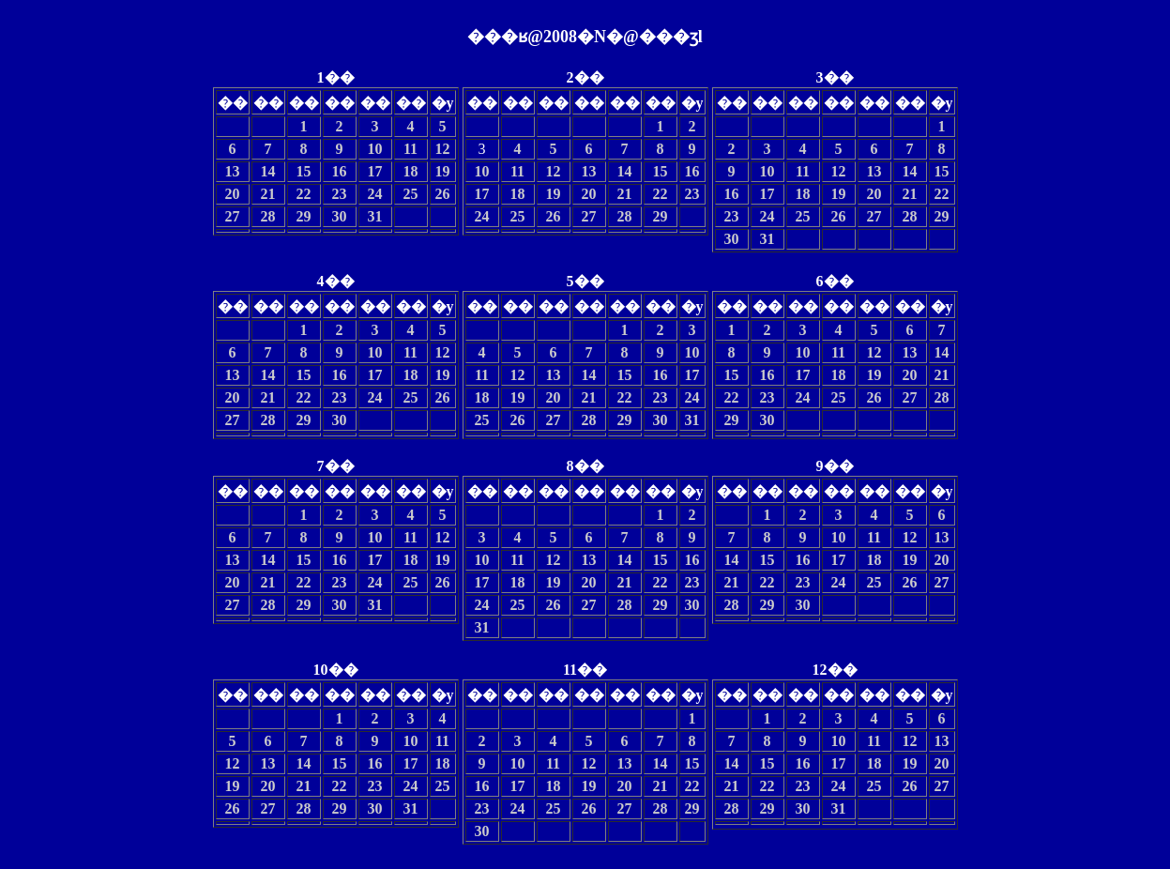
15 (303, 171)
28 (268, 216)
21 (268, 194)
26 (442, 194)
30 (339, 216)
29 (303, 216)
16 (339, 171)
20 (232, 194)
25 (410, 194)
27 (232, 216)
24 (375, 194)
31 (375, 216)
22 (303, 194)
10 (375, 149)
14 (268, 171)
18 (410, 171)
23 (339, 194)
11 (410, 149)
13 (232, 171)
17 (375, 171)
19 (442, 171)
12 (442, 149)
